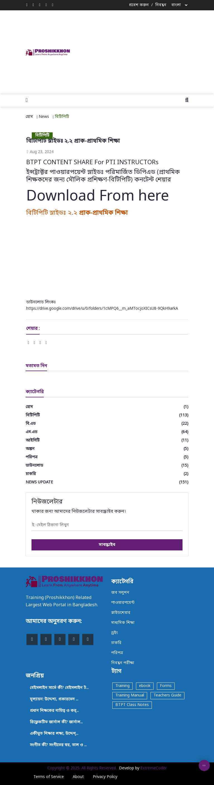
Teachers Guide (167, 695)
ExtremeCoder (153, 768)
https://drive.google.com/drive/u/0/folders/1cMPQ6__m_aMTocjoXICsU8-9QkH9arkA (102, 308)
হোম (29, 117)
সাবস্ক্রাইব (107, 545)
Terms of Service (48, 777)
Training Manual (129, 695)
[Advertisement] (148, 51)
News (44, 117)
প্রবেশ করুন (139, 5)
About (78, 777)
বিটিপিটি (62, 117)
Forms (166, 686)
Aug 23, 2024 (40, 152)
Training (122, 686)
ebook (144, 686)
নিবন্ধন (160, 5)
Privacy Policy (105, 777)
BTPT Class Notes (132, 705)
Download (60, 196)
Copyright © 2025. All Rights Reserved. (82, 768)
